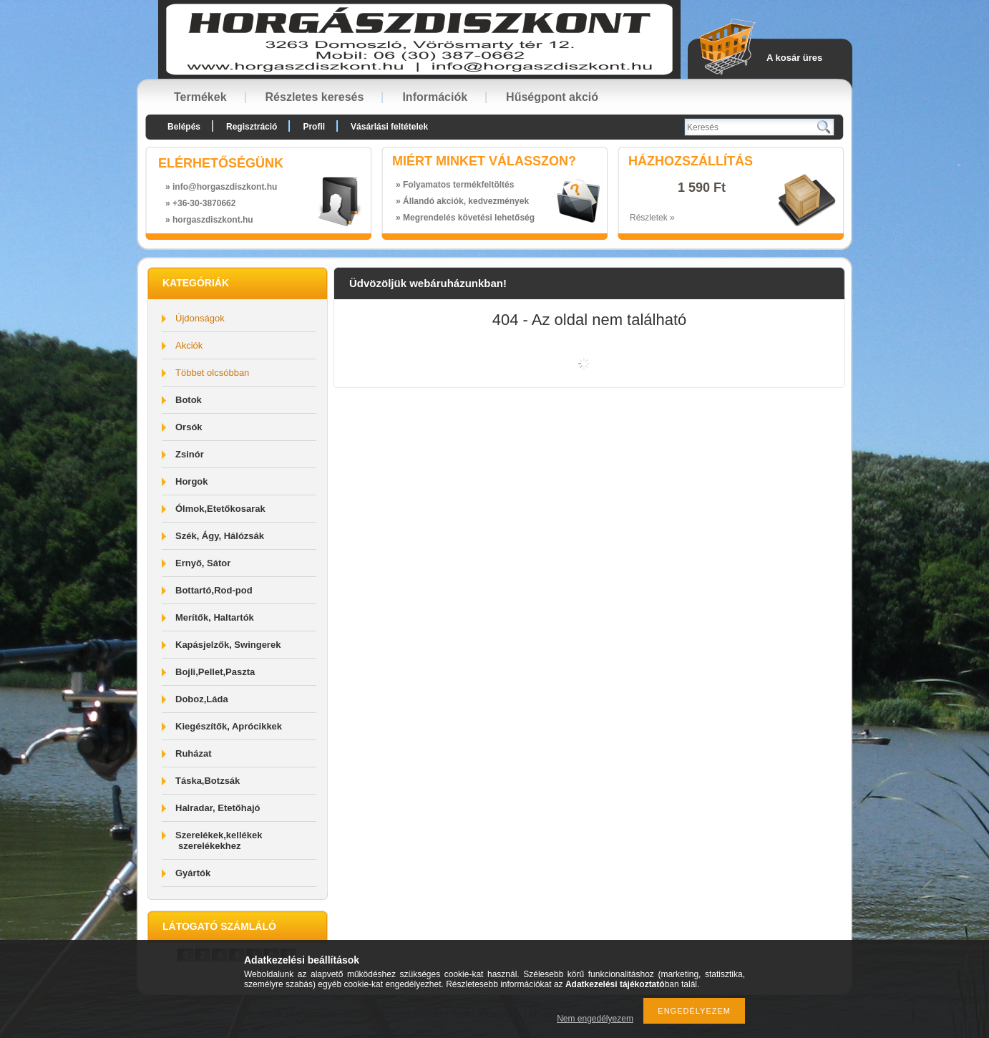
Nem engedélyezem (595, 1019)
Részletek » (652, 218)
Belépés (183, 127)
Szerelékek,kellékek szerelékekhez (218, 840)
